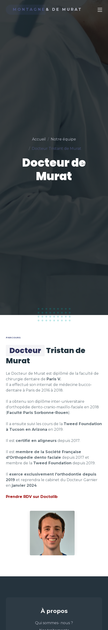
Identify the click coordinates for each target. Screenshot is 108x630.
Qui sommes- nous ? (54, 623)
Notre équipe (63, 139)
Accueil (39, 139)
